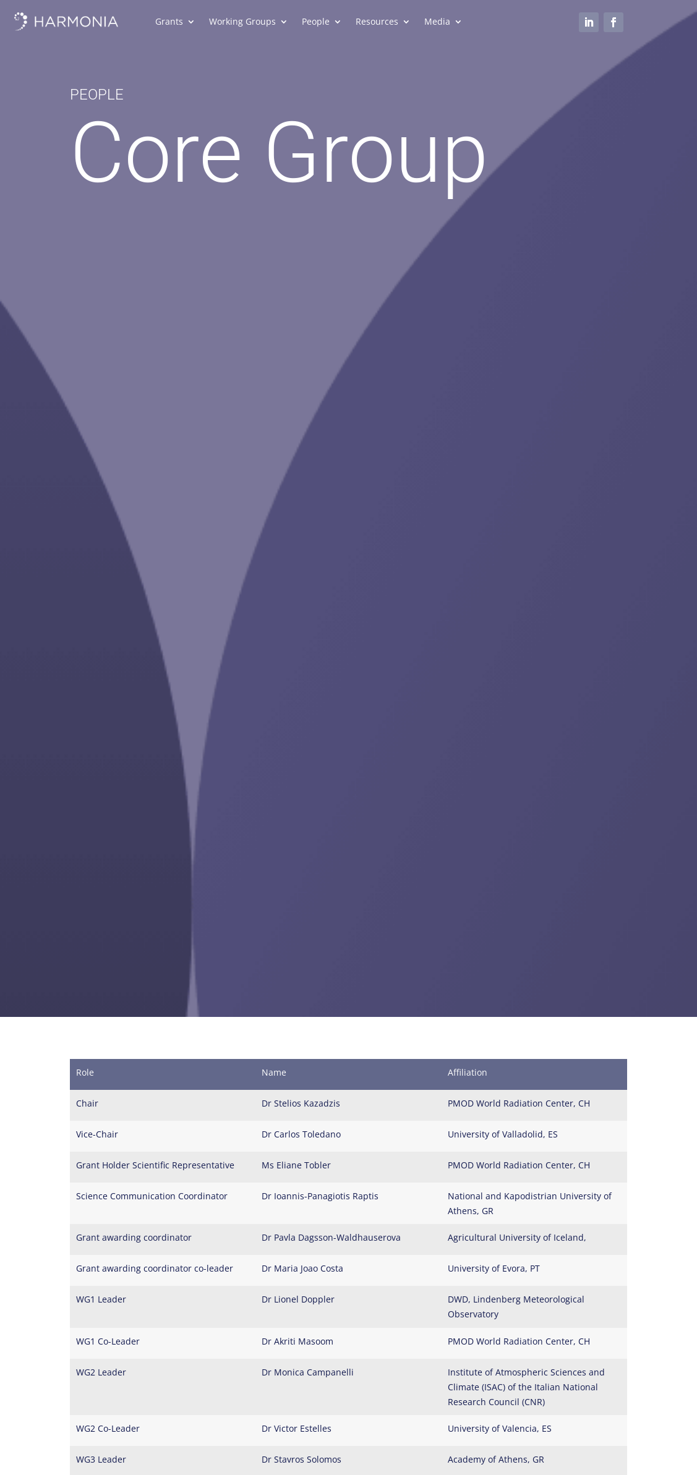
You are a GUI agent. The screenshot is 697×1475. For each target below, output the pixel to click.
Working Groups (242, 22)
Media (437, 22)
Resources (377, 22)
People (316, 22)
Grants (169, 22)
